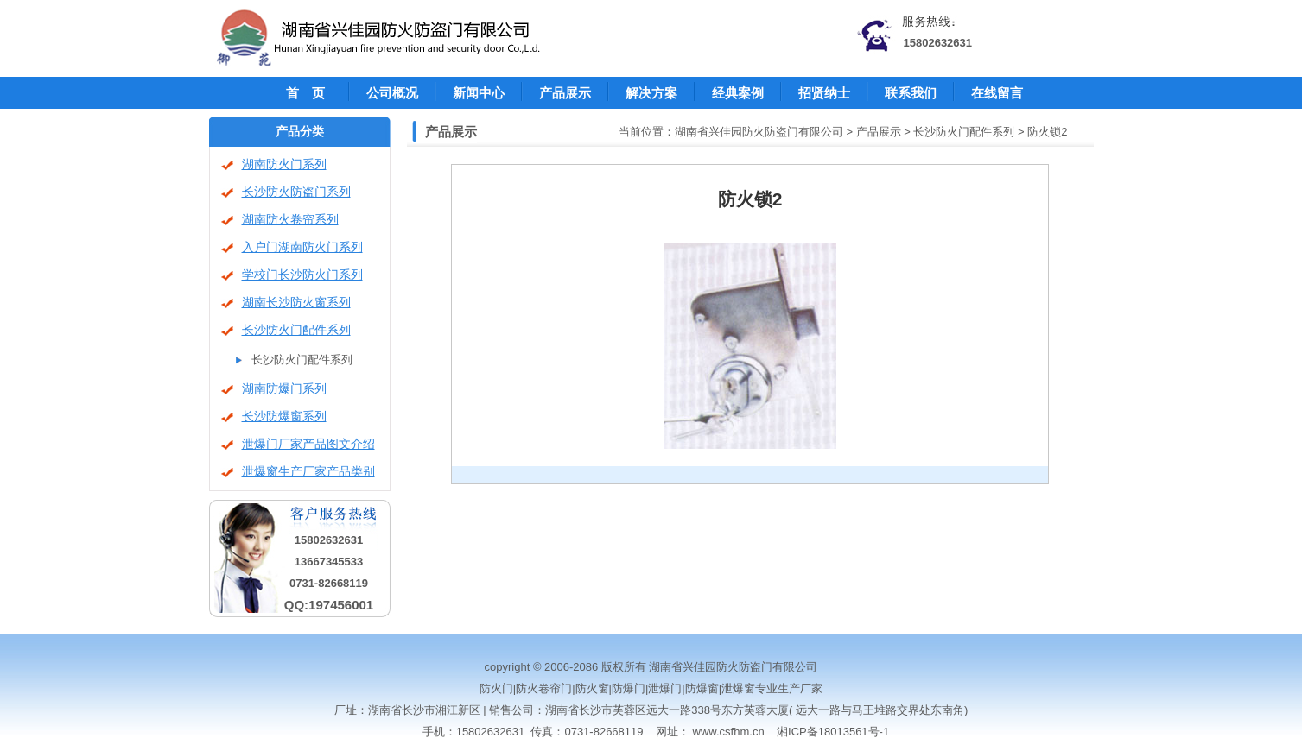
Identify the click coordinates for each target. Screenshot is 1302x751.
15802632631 (938, 42)
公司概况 (392, 92)
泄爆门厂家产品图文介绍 (308, 444)
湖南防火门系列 (284, 164)
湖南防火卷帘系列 (290, 219)
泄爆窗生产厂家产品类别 (308, 471)
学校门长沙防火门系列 (302, 274)
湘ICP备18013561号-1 (833, 731)
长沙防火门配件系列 (296, 330)
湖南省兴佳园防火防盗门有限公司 (759, 131)
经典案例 (738, 92)
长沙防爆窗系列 (284, 416)
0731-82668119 (328, 583)
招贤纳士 (824, 92)
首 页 (305, 92)
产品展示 (565, 92)
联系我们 (911, 92)
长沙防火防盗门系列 (296, 192)
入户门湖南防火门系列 (302, 247)
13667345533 (329, 561)
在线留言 (997, 92)
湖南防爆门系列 (284, 388)
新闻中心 (479, 92)
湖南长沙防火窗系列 (296, 302)
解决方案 (651, 92)
